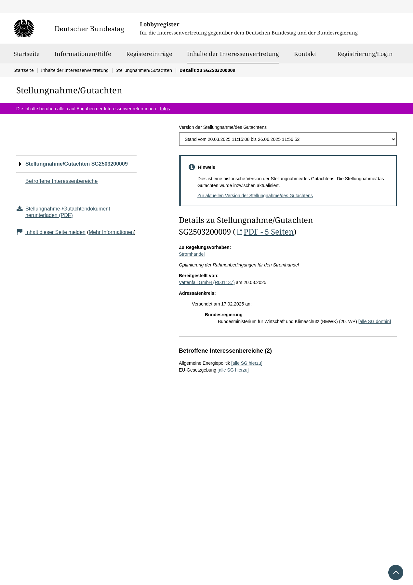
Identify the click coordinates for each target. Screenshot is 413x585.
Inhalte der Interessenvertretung (233, 53)
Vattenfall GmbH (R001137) (207, 282)
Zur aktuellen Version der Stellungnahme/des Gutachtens (255, 195)
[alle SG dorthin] (374, 321)
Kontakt (305, 56)
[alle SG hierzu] (246, 363)
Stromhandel (192, 254)
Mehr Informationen (111, 232)
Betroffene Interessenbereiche (61, 181)
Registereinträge (149, 56)
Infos (165, 108)
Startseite (27, 56)
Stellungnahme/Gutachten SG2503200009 (76, 164)
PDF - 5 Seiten (264, 231)
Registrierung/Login (365, 56)
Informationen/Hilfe (82, 56)
